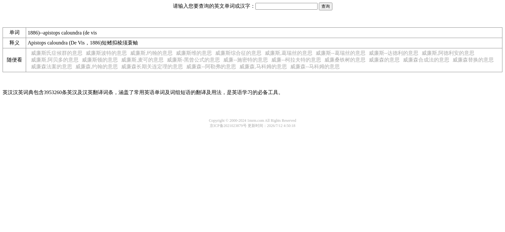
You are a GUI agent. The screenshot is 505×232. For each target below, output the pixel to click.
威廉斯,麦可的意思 (142, 60)
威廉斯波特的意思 (106, 53)
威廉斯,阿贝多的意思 (55, 60)
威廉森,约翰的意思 (96, 66)
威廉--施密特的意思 (245, 60)
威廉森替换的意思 (473, 60)
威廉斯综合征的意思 (238, 53)
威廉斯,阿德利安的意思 (448, 53)
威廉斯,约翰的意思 (151, 53)
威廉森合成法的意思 (426, 60)
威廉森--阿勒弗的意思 (211, 66)
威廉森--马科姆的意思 (315, 66)
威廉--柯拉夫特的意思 (296, 60)
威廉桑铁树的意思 (345, 60)
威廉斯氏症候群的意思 (56, 53)
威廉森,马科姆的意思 (263, 66)
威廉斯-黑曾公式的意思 (193, 60)
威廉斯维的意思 (194, 53)
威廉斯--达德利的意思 (394, 53)
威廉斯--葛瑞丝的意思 (341, 53)
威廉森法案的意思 (51, 66)
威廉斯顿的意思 (100, 60)
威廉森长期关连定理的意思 (152, 66)
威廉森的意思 (384, 60)
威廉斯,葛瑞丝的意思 (288, 53)
